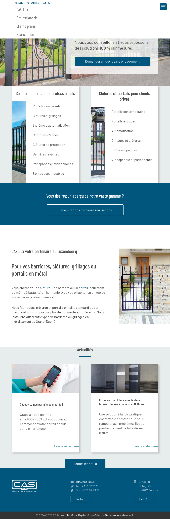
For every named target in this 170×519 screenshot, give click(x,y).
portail (84, 288)
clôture (45, 288)
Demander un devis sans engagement (112, 61)
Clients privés (26, 26)
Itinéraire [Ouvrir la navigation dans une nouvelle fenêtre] (144, 499)
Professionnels (27, 17)
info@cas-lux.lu (85, 481)
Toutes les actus (85, 464)
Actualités (33, 2)
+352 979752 (90, 486)
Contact (46, 2)
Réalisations (25, 34)
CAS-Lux (22, 9)
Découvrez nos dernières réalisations (85, 210)
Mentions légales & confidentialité (87, 515)
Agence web (117, 515)
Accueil (19, 2)
